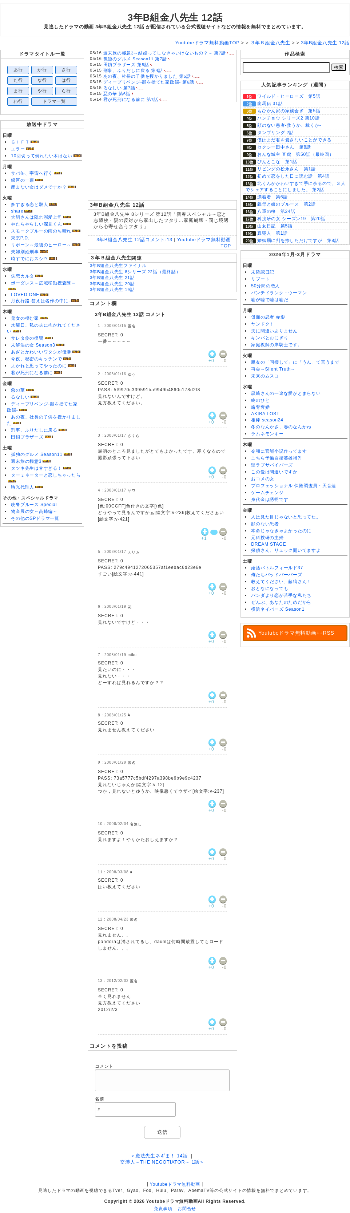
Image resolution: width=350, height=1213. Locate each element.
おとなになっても (269, 588)
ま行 (18, 90)
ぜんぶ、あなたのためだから (281, 602)
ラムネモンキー (267, 433)
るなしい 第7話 (119, 88)
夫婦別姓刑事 (25, 251)
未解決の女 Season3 (33, 345)
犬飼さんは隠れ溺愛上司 (36, 217)
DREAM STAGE (268, 544)
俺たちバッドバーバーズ (276, 574)
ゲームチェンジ (267, 492)
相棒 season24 (267, 419)
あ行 (18, 69)
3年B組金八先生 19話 (112, 289)
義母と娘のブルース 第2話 (286, 204)
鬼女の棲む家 (25, 318)
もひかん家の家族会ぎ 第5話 (289, 110)
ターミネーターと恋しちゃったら (46, 475)
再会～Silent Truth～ (273, 369)
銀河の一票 (22, 180)
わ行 (18, 101)
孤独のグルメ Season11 (37, 454)
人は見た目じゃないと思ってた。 (286, 516)
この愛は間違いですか (274, 471)
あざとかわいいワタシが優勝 (41, 352)
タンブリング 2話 (275, 132)
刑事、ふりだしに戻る (34, 430)
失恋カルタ (22, 276)
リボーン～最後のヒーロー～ (41, 244)
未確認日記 (262, 272)
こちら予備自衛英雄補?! (276, 458)
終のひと (260, 400)
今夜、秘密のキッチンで (36, 358)
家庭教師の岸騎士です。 (276, 344)
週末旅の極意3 (26, 461)
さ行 (66, 69)
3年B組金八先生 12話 (175, 17)
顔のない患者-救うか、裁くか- (289, 125)
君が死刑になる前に (32, 372)
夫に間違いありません (274, 330)
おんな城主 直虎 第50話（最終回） (295, 154)
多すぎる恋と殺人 (29, 204)
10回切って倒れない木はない (41, 155)
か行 (42, 69)
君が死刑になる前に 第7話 (131, 99)
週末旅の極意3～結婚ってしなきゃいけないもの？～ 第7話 (164, 53)
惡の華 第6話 (117, 94)
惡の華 (18, 390)
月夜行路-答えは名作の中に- (40, 300)
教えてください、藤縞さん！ (281, 581)
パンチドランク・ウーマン (279, 292)
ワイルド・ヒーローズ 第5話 (289, 96)
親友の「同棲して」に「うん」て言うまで (295, 362)
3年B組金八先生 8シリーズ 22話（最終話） (135, 272)
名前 (99, 1098)
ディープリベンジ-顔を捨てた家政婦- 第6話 (148, 82)
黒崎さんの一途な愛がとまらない (286, 393)
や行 (42, 90)
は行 (66, 80)
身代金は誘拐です (269, 499)
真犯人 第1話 (272, 233)
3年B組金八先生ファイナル (118, 265)
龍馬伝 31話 (270, 103)
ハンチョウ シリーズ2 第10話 (288, 118)
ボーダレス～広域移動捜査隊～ (43, 283)
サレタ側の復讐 (27, 338)
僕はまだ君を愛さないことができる (294, 139)
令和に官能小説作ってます (279, 451)
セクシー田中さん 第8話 (284, 147)
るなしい (20, 397)
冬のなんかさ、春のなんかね (281, 426)
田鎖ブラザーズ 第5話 (126, 64)
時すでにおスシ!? (29, 258)
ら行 (66, 90)
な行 (42, 80)
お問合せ (187, 1208)
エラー (18, 148)
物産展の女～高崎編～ (34, 511)
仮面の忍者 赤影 (268, 317)
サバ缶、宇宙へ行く (32, 173)
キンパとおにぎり (269, 337)
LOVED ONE (25, 294)
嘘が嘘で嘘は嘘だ (269, 299)
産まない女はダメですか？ (39, 187)
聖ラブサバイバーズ (272, 465)
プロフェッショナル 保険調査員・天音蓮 (293, 485)
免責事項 (163, 1208)
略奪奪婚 (260, 407)
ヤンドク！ (262, 324)
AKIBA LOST (265, 413)
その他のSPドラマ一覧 (35, 518)
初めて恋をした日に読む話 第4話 (293, 176)
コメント (104, 1066)
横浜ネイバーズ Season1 (278, 609)
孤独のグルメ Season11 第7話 (135, 59)
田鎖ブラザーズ (27, 437)
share (17, 211)
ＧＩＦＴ (20, 142)
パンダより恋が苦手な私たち (281, 595)
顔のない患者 (265, 523)
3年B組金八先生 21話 (112, 277)
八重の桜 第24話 (276, 211)
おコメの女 (262, 478)
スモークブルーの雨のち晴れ (41, 231)
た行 (18, 80)
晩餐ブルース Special (34, 504)
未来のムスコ (265, 376)
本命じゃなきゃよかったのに (281, 530)
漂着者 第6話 (272, 196)
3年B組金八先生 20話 (112, 284)
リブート (260, 279)
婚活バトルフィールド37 (277, 567)
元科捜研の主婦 (267, 537)
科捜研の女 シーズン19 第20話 (291, 218)
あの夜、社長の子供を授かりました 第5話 (147, 76)
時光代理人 (22, 487)
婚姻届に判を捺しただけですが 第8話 (298, 240)
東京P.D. (20, 237)
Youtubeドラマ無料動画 (175, 1184)
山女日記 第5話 (275, 226)
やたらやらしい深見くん (36, 224)
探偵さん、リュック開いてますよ (286, 550)
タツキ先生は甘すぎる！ (36, 468)
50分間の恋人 (265, 285)
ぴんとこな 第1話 (277, 161)
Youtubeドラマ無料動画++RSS (296, 633)
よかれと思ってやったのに (39, 365)
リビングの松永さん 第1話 (286, 168)
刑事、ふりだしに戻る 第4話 (133, 70)
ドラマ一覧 (54, 101)
